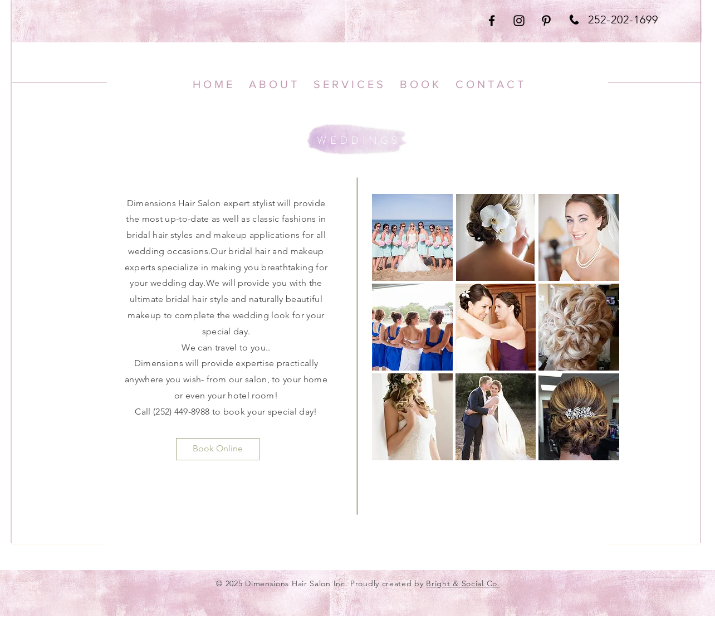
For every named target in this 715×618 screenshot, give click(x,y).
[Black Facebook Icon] (491, 20)
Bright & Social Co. (462, 583)
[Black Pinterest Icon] (546, 20)
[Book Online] (217, 449)
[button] (412, 237)
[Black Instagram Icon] (519, 20)
